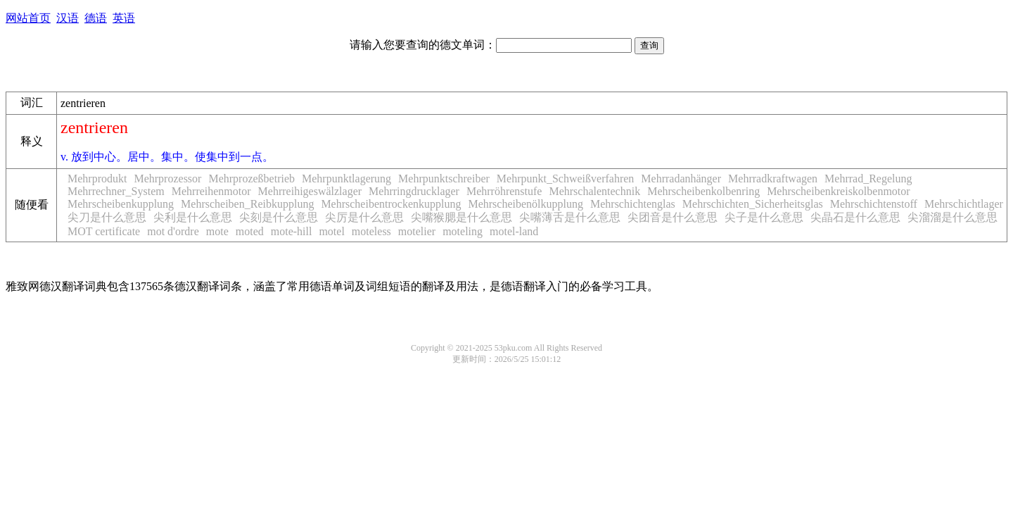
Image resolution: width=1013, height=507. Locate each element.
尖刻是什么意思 (278, 217)
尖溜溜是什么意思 (952, 217)
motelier (416, 231)
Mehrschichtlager (963, 204)
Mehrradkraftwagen (772, 178)
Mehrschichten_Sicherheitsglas (752, 204)
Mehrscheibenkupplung (121, 204)
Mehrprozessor (167, 178)
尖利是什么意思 (192, 217)
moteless (371, 231)
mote (217, 231)
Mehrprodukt (97, 178)
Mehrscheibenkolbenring (703, 191)
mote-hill (291, 231)
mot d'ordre (173, 231)
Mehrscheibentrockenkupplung (391, 204)
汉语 (67, 18)
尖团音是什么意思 (672, 217)
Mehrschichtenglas (632, 204)
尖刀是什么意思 (107, 217)
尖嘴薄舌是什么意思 (569, 217)
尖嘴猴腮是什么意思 (461, 217)
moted (250, 231)
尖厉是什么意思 (364, 217)
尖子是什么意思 (764, 217)
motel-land (514, 231)
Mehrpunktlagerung (346, 178)
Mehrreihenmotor (211, 191)
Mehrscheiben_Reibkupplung (247, 204)
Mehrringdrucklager (414, 191)
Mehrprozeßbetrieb (251, 178)
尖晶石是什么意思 (855, 217)
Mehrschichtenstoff (873, 204)
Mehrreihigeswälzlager (310, 191)
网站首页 (28, 18)
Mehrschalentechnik (594, 191)
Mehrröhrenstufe (504, 191)
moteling (462, 231)
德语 (95, 18)
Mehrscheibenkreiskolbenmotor (838, 191)
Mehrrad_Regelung (868, 178)
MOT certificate (104, 231)
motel (331, 231)
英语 (124, 18)
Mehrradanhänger (681, 178)
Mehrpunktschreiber (444, 178)
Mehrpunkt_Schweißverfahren (566, 178)
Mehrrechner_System (116, 191)
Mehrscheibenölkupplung (525, 204)
